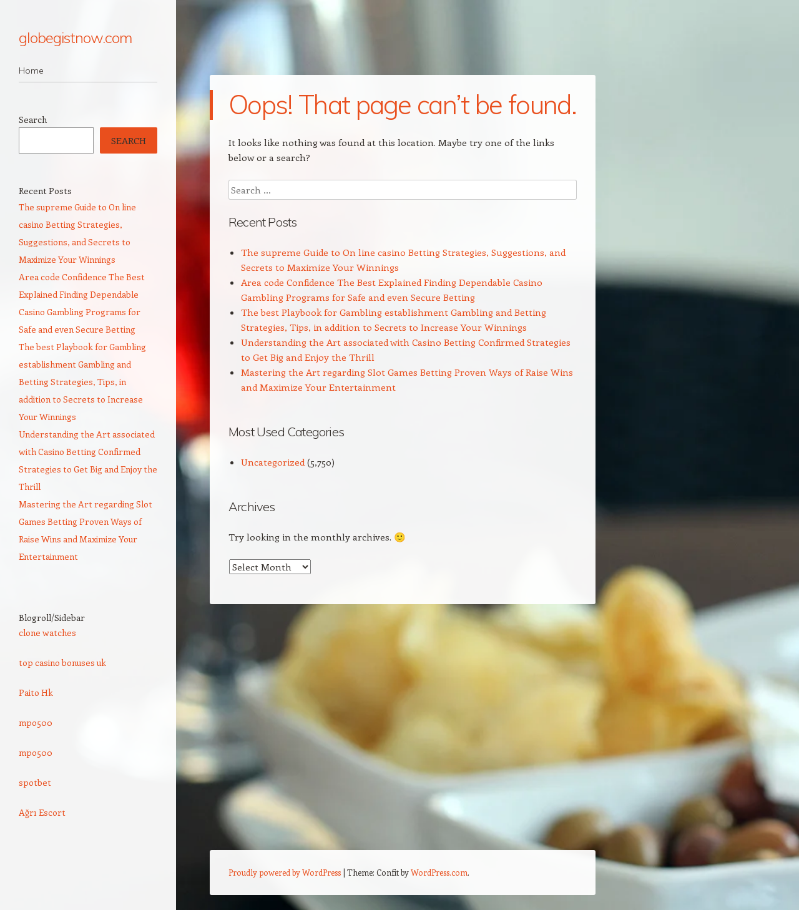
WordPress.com (439, 872)
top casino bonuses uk (62, 662)
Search (33, 119)
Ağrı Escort (42, 812)
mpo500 (35, 722)
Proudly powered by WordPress (284, 872)
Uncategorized (273, 462)
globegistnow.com (75, 37)
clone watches (47, 632)
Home (31, 70)
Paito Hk (36, 692)
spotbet (35, 782)
